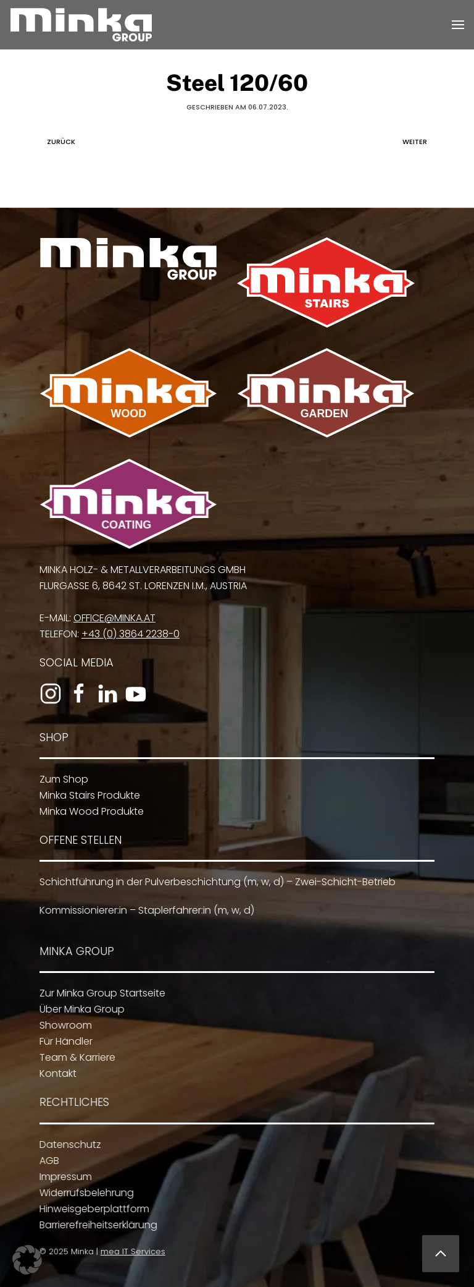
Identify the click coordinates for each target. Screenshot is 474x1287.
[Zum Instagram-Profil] (48, 693)
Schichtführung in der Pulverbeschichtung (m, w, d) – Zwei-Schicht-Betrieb (214, 882)
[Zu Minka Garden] (326, 392)
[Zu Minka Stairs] (326, 282)
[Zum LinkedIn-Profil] (105, 693)
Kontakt (54, 1073)
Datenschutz (67, 1144)
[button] (458, 24)
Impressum (62, 1177)
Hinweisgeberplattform (91, 1209)
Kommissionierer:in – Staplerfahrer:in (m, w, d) (143, 910)
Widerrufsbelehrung (83, 1193)
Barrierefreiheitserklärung (95, 1225)
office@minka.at (112, 618)
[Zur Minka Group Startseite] (128, 258)
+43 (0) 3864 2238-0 (128, 634)
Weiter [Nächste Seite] (417, 142)
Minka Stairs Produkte (87, 795)
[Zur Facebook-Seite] (76, 693)
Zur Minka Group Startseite (99, 993)
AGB (46, 1160)
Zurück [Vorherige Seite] (58, 142)
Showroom (62, 1025)
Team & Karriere (74, 1057)
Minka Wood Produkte (89, 811)
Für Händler (62, 1041)
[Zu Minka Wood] (128, 392)
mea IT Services (130, 1251)
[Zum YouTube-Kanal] (133, 693)
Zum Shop (61, 779)
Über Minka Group (79, 1009)
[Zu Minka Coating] (127, 503)
